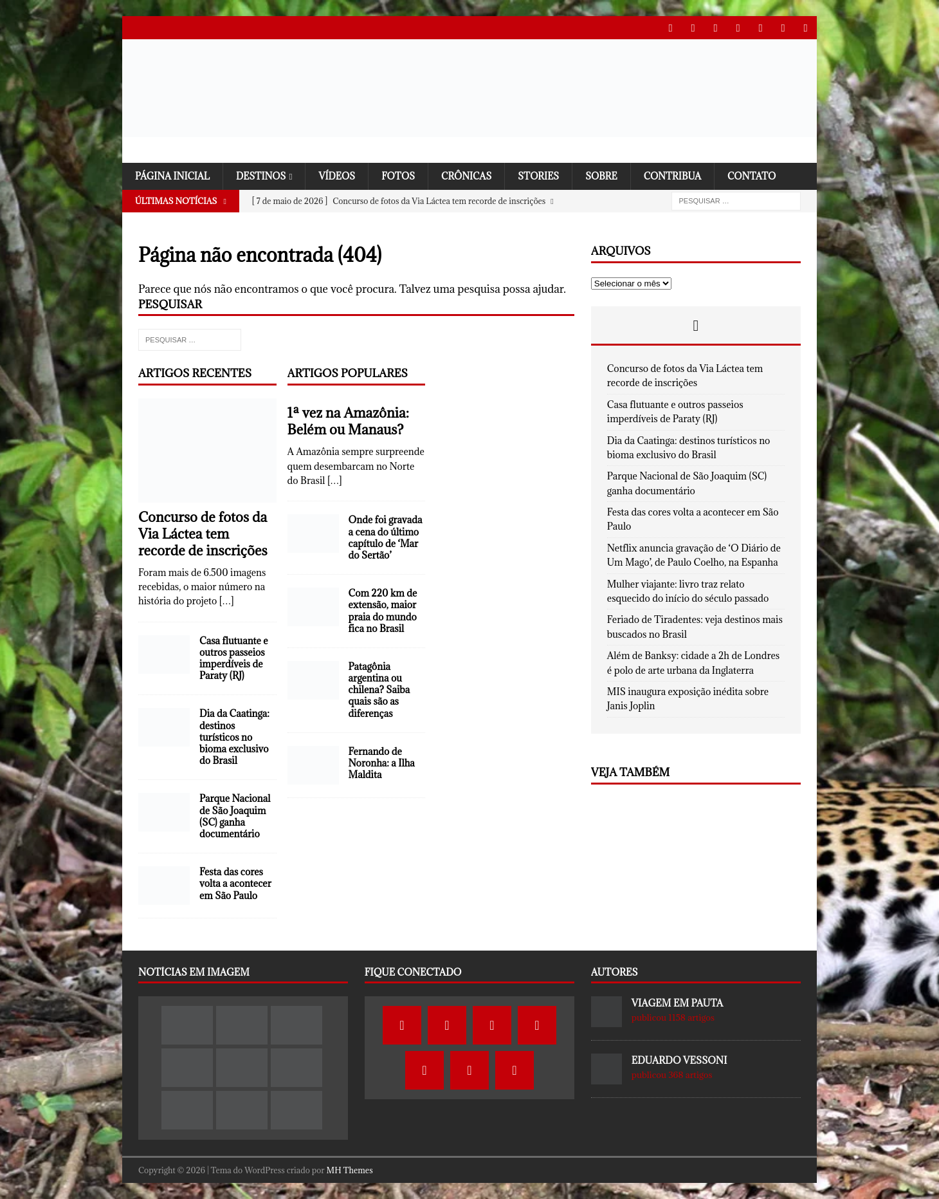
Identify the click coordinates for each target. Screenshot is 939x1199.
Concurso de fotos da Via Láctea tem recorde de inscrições (203, 533)
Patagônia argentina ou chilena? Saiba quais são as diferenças (379, 690)
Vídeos (342, 175)
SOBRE (611, 175)
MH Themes (350, 1169)
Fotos (404, 175)
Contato (765, 175)
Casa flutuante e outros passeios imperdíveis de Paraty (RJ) (233, 658)
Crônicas (474, 175)
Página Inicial (173, 175)
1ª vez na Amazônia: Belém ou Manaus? (348, 421)
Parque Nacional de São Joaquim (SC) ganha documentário (234, 816)
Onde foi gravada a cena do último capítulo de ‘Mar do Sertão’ (386, 537)
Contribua (683, 175)
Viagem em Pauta (677, 1003)
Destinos (264, 175)
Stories (547, 175)
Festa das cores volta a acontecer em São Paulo (235, 883)
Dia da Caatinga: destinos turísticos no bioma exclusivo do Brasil (234, 737)
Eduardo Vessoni (679, 1060)
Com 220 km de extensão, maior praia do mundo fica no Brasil (383, 611)
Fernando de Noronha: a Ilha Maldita (382, 762)
